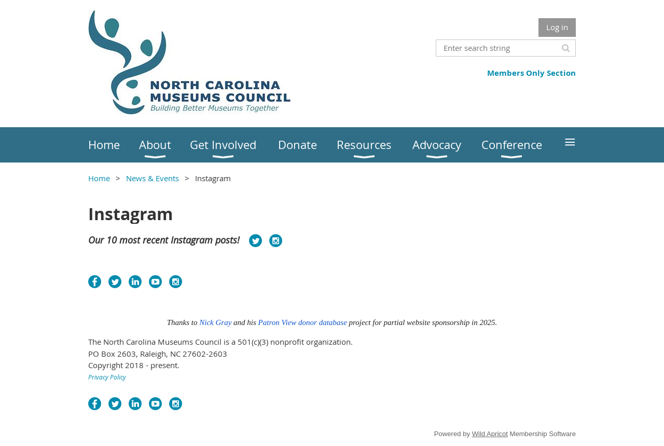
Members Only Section (531, 72)
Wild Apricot (490, 434)
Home (99, 178)
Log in (557, 27)
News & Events (152, 178)
